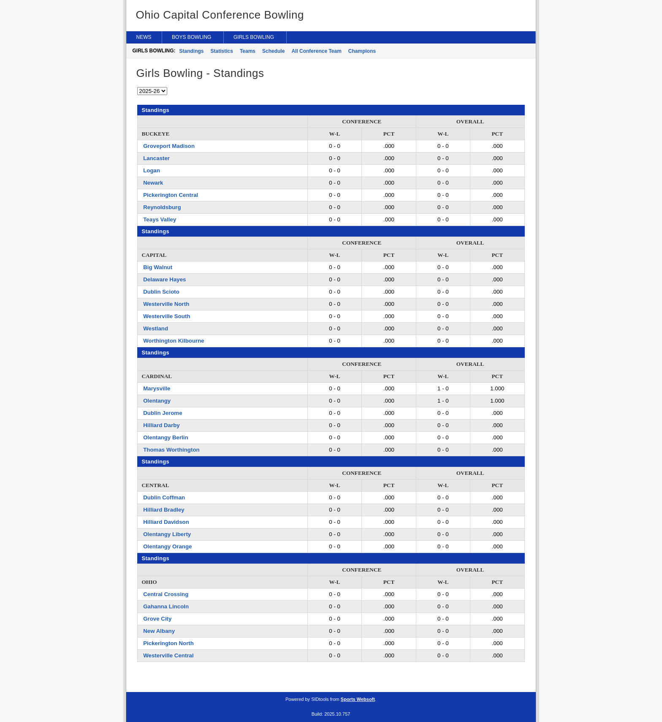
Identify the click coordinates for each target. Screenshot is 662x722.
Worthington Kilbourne (173, 341)
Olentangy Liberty (167, 534)
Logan (151, 170)
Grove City (157, 619)
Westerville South (166, 316)
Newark (153, 183)
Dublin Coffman (164, 497)
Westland (155, 328)
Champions (362, 51)
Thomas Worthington (171, 450)
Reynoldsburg (162, 207)
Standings (191, 51)
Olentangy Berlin (165, 437)
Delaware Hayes (164, 279)
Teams (247, 51)
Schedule (273, 51)
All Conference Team (316, 51)
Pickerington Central (170, 195)
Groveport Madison (169, 146)
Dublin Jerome (162, 413)
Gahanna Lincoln (166, 606)
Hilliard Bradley (163, 510)
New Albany (159, 631)
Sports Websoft (358, 699)
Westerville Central (168, 655)
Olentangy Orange (167, 546)
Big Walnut (157, 267)
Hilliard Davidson (166, 522)
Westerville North (166, 304)
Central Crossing (165, 594)
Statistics (222, 51)
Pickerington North (168, 643)
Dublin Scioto (161, 292)
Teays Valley (159, 219)
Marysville (156, 388)
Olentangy (157, 401)
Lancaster (156, 158)
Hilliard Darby (161, 425)
